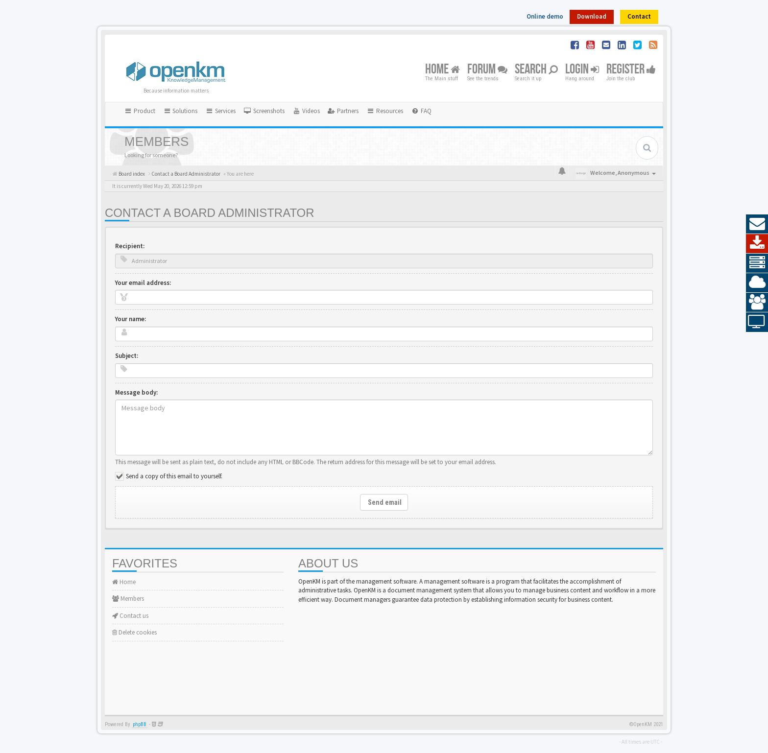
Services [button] (220, 111)
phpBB (139, 724)
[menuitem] (264, 111)
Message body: (136, 392)
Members (128, 598)
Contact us (130, 616)
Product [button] (139, 111)
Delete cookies (134, 632)
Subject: (126, 356)
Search (536, 70)
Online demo (545, 16)
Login (582, 70)
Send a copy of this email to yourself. (174, 476)
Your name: (130, 319)
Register (631, 70)
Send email (384, 502)
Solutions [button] (180, 111)
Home (442, 70)
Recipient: (129, 246)
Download (591, 16)
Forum (487, 70)
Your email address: (143, 283)
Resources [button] (384, 111)
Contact (639, 16)
